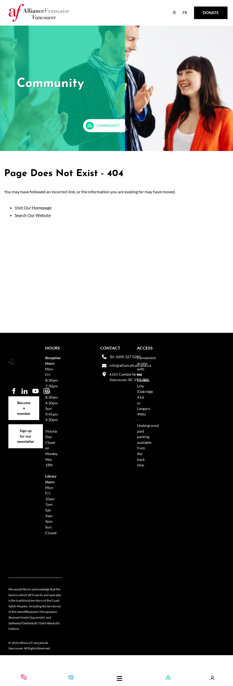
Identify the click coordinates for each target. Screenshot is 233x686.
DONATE (202, 10)
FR (181, 10)
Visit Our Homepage (33, 207)
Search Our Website (33, 215)
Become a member (24, 399)
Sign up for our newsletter (26, 430)
